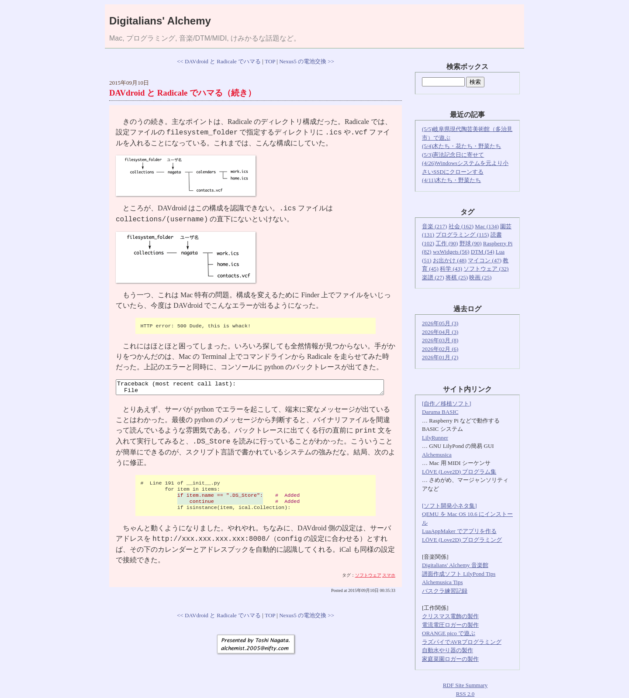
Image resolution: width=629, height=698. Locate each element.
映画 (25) (480, 277)
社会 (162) (461, 226)
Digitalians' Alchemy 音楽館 (455, 565)
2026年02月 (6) (440, 349)
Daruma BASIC (440, 412)
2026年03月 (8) (440, 340)
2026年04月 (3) (440, 332)
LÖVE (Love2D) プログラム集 (459, 471)
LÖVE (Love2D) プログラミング (462, 539)
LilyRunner (435, 437)
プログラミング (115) (462, 234)
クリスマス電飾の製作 (450, 616)
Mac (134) (487, 226)
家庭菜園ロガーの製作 (450, 659)
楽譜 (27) (433, 277)
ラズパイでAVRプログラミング (461, 642)
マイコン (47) (484, 260)
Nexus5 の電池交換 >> (306, 61)
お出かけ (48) (450, 260)
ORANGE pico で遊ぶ (448, 633)
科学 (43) (451, 268)
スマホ (388, 577)
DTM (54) (482, 251)
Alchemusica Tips (442, 582)
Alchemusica (437, 454)
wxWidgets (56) (451, 251)
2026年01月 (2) (440, 357)
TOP (270, 61)
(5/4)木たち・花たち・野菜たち (461, 146)
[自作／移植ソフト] (446, 403)
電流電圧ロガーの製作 (450, 625)
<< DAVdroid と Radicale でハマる (219, 61)
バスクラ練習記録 (444, 591)
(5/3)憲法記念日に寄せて (453, 154)
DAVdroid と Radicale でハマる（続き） (182, 92)
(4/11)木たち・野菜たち (451, 180)
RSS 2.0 (465, 694)
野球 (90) (471, 243)
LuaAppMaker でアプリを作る (459, 531)
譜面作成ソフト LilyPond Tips (458, 574)
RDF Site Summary (465, 685)
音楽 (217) (434, 226)
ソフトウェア (368, 577)
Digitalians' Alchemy (160, 21)
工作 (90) (446, 243)
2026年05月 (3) (440, 323)
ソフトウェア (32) (485, 268)
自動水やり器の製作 (447, 650)
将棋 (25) (457, 277)
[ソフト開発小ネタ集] (449, 505)
